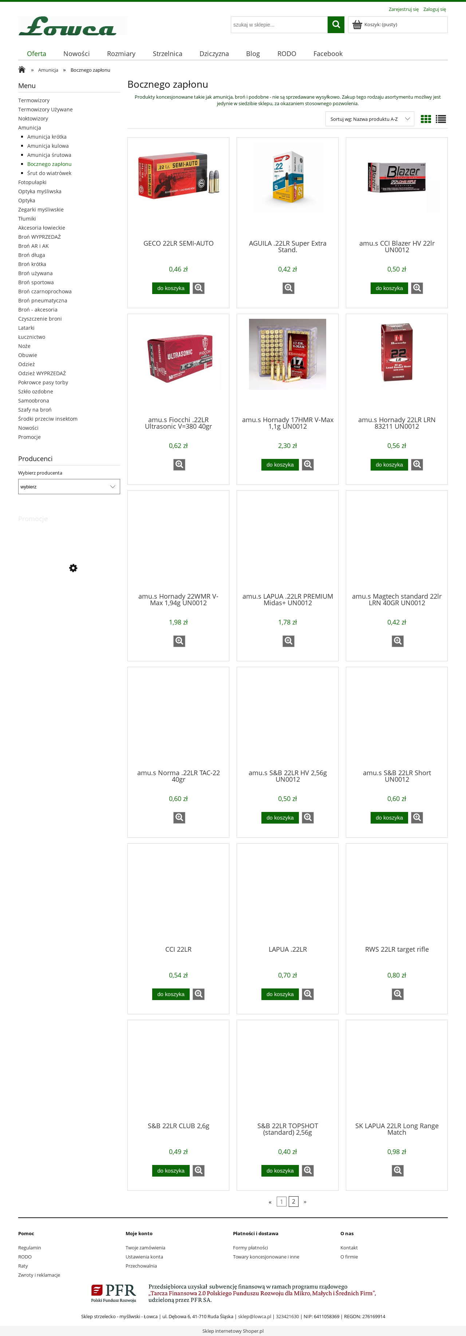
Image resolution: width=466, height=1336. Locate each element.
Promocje (29, 436)
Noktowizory (33, 118)
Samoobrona (33, 400)
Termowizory (34, 100)
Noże (24, 345)
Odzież (26, 364)
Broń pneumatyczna (42, 300)
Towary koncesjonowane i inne (266, 1256)
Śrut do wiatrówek (49, 173)
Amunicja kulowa (48, 145)
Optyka (26, 200)
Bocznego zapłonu (49, 163)
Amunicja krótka (47, 136)
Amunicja (29, 127)
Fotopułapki (32, 182)
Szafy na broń (35, 409)
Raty (23, 1265)
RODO (25, 1256)
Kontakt (349, 1247)
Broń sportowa (36, 282)
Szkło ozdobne (35, 391)
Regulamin (29, 1247)
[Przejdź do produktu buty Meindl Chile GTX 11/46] (69, 601)
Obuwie (27, 355)
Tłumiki (27, 218)
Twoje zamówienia (145, 1247)
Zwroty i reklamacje (39, 1275)
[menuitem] (36, 53)
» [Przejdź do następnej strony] (305, 1202)
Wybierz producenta (40, 472)
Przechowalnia (141, 1265)
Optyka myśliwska (40, 191)
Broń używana (35, 273)
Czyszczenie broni (40, 318)
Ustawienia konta (144, 1256)
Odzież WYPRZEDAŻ (42, 373)
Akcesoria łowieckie (41, 227)
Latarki (26, 327)
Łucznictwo (31, 336)
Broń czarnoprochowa (45, 291)
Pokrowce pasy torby (43, 382)
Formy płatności (250, 1247)
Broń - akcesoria (38, 309)
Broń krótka (32, 264)
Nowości (28, 427)
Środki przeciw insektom (48, 418)
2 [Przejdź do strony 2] (293, 1202)
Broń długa (31, 254)
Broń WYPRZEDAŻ (39, 236)
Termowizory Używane (45, 109)
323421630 (287, 1316)
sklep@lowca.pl (254, 1316)
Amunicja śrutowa (49, 154)
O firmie (349, 1256)
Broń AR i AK (33, 245)
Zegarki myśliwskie (41, 209)
